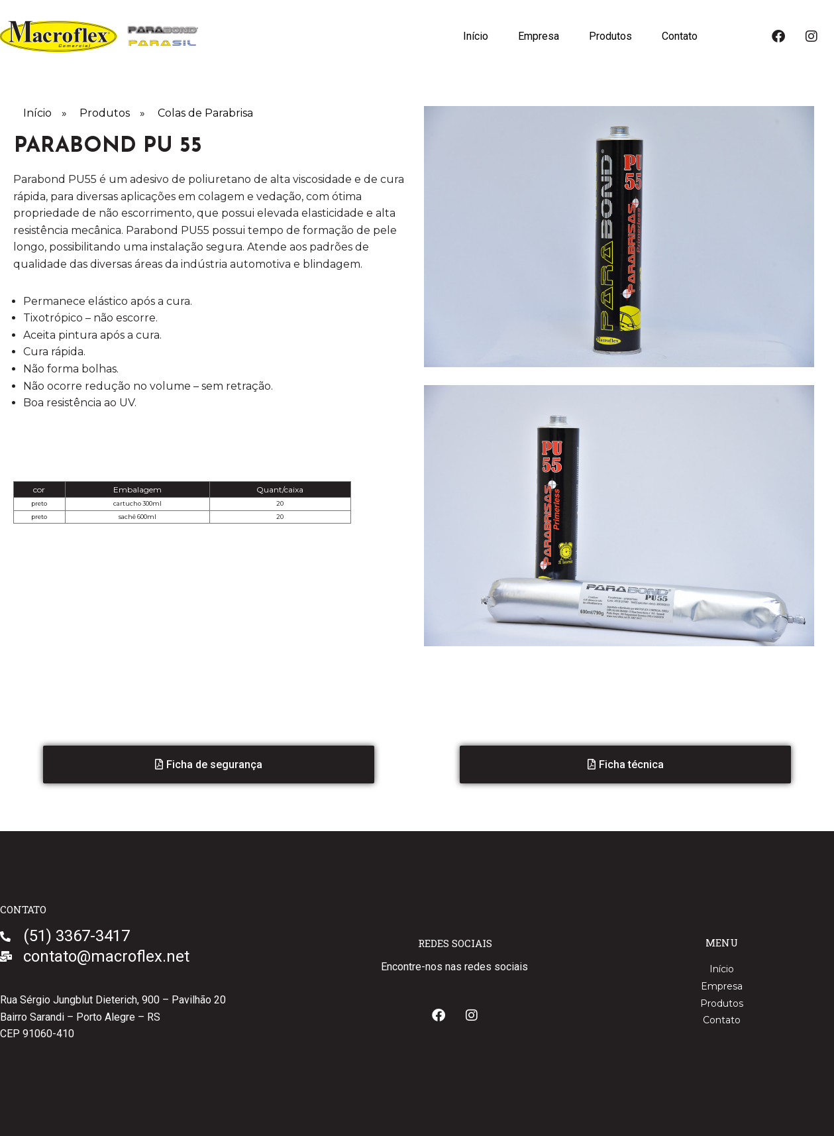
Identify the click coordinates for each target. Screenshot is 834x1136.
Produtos (609, 36)
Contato (680, 36)
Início (473, 36)
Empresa (537, 36)
